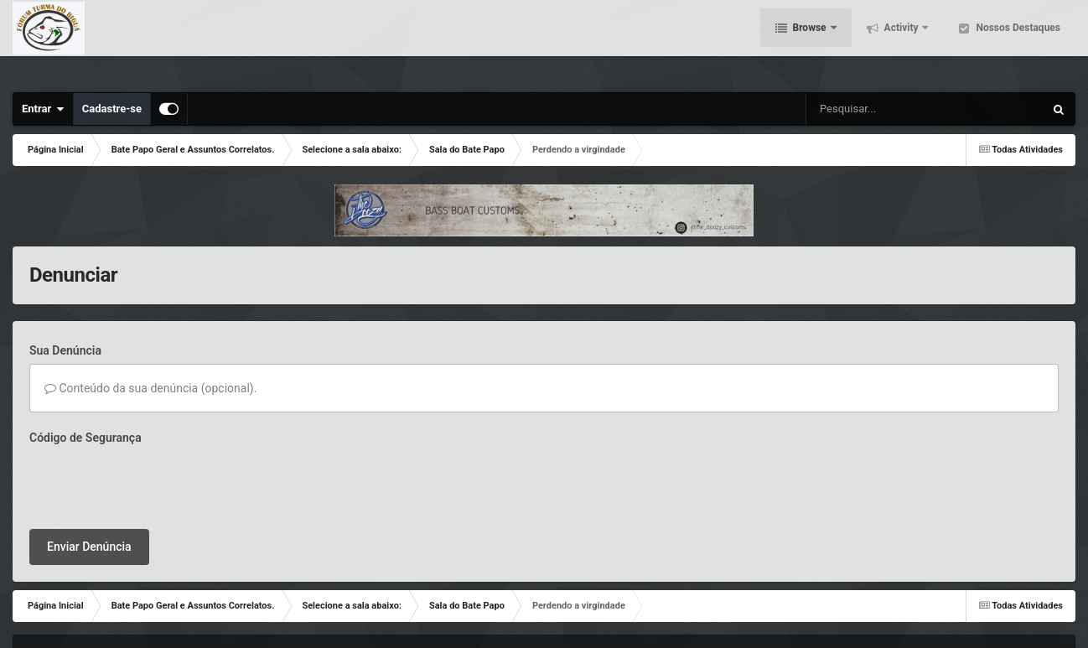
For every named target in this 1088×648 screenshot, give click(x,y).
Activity (901, 42)
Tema (47, 610)
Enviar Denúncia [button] (89, 481)
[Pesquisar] (865, 109)
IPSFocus (115, 594)
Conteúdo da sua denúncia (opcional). (150, 388)
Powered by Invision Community (986, 610)
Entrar (43, 109)
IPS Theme (54, 594)
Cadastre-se (112, 108)
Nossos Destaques (1016, 42)
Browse (809, 42)
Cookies (147, 610)
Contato (96, 610)
